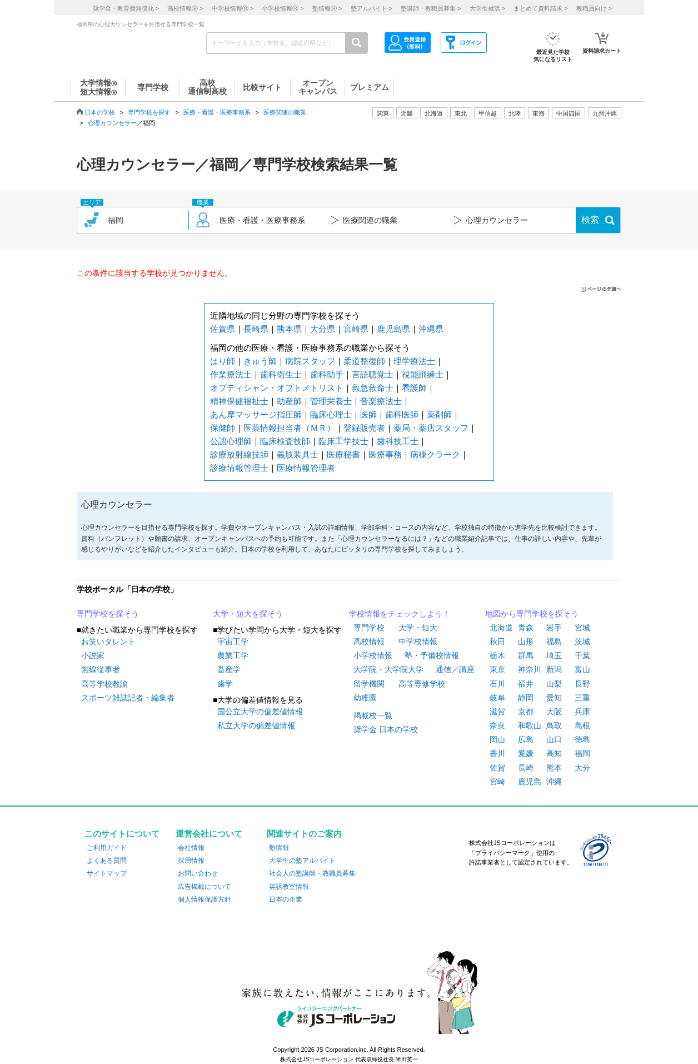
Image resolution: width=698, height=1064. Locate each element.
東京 (497, 669)
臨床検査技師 (285, 441)
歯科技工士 (397, 441)
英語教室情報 (289, 887)
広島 (526, 739)
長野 (582, 683)
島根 (582, 725)
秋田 (497, 641)
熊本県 (289, 329)
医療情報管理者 (306, 468)
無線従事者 (100, 669)
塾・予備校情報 (432, 655)
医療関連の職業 (284, 112)
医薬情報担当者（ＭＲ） (289, 427)
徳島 (582, 739)
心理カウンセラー (112, 123)
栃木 (497, 655)
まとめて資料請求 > (540, 8)
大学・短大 (417, 627)
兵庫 (582, 711)
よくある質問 (107, 860)
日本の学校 (99, 112)
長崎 (526, 767)
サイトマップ (107, 873)
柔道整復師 (364, 361)
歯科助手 (326, 374)
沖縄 (554, 781)
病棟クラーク (435, 454)
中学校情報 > (232, 8)
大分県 (322, 329)
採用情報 (191, 860)
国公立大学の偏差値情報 (260, 711)
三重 (582, 697)
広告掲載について (204, 887)
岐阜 (497, 697)
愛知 (554, 697)
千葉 (582, 655)
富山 (582, 669)
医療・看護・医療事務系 (217, 112)
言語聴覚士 (372, 374)
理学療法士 (414, 361)
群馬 (526, 655)
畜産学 (229, 669)
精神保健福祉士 (239, 401)
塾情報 (279, 848)
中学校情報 (417, 641)
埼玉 (554, 655)
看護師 (414, 387)
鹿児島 (529, 781)
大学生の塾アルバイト (302, 860)
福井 (526, 683)
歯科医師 (401, 414)
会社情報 (191, 848)
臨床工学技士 (343, 441)
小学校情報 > (282, 8)
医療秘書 (343, 454)
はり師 (222, 361)
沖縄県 (430, 329)
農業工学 (232, 655)
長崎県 (255, 329)
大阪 (554, 711)
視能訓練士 (422, 374)
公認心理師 (231, 441)
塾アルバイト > (371, 8)
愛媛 (526, 753)
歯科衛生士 (281, 374)
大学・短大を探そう (248, 613)
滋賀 (497, 711)
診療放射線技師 (239, 454)
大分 (582, 767)
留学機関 (369, 683)
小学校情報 (372, 655)
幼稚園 (365, 697)
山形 (526, 641)
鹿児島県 (393, 329)
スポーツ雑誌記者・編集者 (127, 697)
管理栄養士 (331, 401)
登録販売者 (364, 427)
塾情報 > (327, 8)
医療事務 (385, 454)
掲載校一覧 (372, 715)
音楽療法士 (381, 401)
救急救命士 (372, 387)
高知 (554, 753)
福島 (554, 641)
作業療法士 (231, 374)
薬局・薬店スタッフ (430, 427)
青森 (526, 627)
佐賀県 (222, 329)
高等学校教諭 (104, 683)
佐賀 (497, 767)
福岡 (582, 753)
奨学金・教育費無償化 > (126, 8)
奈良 (497, 725)
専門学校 (369, 627)
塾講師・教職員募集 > (431, 8)
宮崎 (497, 781)
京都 (526, 711)
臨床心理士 (331, 414)
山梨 (554, 683)
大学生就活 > (487, 8)
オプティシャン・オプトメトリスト (276, 387)
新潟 (554, 669)
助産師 (289, 401)
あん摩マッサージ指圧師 (256, 414)
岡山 (497, 739)
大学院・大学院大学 (388, 669)
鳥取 (554, 725)
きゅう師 (260, 361)
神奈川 (529, 669)
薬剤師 (439, 414)
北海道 (434, 113)
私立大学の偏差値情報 (256, 725)
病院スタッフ (310, 361)
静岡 (526, 697)
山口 (554, 739)
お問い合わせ (198, 873)
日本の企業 (285, 899)
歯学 (225, 683)
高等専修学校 (421, 683)
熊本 (554, 767)
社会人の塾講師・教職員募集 (312, 873)
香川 (497, 753)
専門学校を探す (149, 112)
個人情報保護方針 (204, 899)
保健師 (222, 427)
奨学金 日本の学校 (385, 729)
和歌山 (529, 725)
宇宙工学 (232, 641)
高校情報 (369, 641)
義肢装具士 (297, 454)
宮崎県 (355, 329)
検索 (590, 220)
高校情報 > (185, 8)
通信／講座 (455, 669)
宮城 (582, 627)
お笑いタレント (108, 641)
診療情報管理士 (239, 468)
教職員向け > (594, 8)
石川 (497, 683)
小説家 (92, 655)
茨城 (582, 641)
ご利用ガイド (107, 848)
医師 (368, 414)
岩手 (554, 627)
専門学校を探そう (108, 613)
